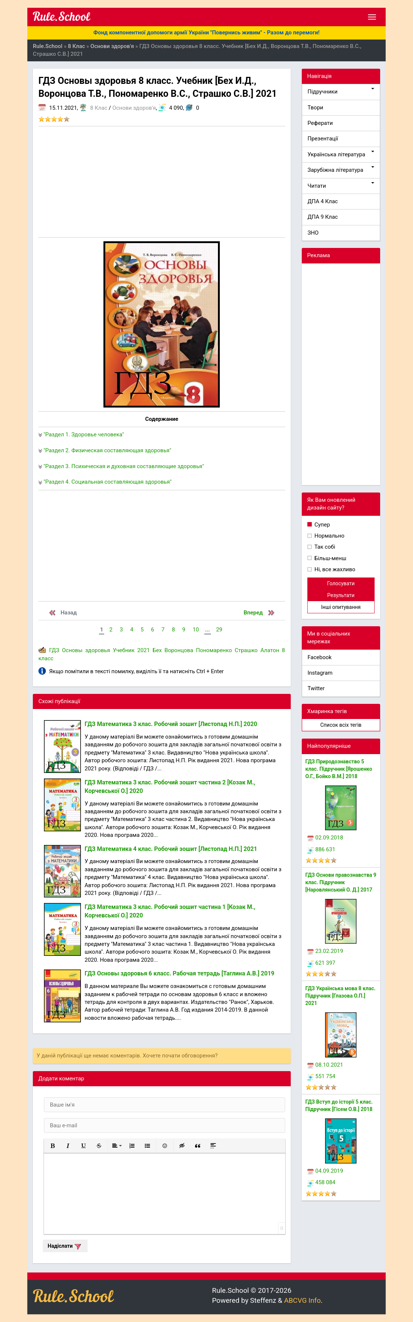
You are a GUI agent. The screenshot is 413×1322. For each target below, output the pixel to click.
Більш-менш (330, 558)
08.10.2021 (325, 1065)
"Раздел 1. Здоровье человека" (84, 434)
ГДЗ (54, 650)
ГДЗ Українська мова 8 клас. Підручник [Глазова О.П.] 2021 (341, 995)
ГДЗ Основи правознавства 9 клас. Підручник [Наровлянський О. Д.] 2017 (341, 882)
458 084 (321, 1182)
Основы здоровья (86, 650)
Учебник (123, 650)
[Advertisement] (161, 182)
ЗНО (313, 232)
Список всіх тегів (341, 725)
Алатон (269, 650)
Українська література (341, 154)
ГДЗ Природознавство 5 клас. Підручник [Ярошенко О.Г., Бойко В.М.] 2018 (339, 769)
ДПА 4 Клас (323, 201)
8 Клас (98, 108)
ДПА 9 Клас (323, 217)
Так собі (324, 547)
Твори (315, 107)
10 (195, 629)
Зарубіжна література (341, 169)
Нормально (329, 535)
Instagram (320, 672)
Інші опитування (341, 607)
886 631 (321, 849)
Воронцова (178, 650)
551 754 (321, 1076)
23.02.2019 (325, 951)
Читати (341, 185)
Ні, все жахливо (334, 569)
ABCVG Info (302, 1300)
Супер (321, 524)
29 (219, 629)
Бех (157, 650)
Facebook (320, 657)
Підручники (341, 91)
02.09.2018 (325, 837)
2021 (143, 650)
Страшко (246, 650)
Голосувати (341, 583)
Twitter (316, 688)
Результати (341, 595)
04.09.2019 (325, 1171)
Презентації (323, 138)
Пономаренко (214, 650)
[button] (52, 1146)
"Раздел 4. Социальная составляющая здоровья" (108, 481)
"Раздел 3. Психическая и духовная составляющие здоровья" (124, 466)
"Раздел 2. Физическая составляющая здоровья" (107, 450)
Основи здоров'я (134, 108)
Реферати (320, 123)
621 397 (321, 963)
